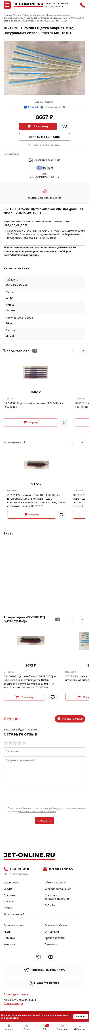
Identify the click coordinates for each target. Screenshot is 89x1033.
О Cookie (50, 905)
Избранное (80, 1029)
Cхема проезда (13, 1003)
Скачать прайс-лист (57, 925)
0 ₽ (44, 1029)
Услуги (8, 889)
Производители (14, 925)
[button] (73, 350)
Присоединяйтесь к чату (48, 970)
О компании (11, 883)
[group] (44, 68)
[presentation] (31, 797)
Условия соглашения (58, 889)
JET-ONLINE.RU (66, 247)
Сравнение (62, 1029)
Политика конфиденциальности (58, 897)
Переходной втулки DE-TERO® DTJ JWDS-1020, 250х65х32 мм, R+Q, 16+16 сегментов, (46, 232)
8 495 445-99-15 (19, 869)
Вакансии (51, 944)
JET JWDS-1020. (47, 238)
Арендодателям (55, 938)
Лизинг (8, 908)
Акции (7, 932)
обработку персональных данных (65, 808)
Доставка (10, 895)
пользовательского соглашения (37, 811)
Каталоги (9, 944)
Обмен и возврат (55, 883)
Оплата (8, 901)
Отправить (44, 820)
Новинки (9, 938)
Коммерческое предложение (44, 198)
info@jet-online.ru (61, 869)
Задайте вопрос (48, 983)
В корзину (41, 126)
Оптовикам (52, 932)
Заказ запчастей (14, 914)
